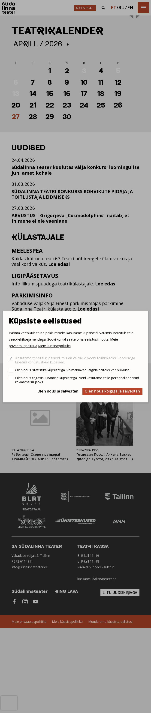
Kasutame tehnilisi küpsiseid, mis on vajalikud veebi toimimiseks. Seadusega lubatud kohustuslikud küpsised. (75, 360)
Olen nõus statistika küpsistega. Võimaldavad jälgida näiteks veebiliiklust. (72, 370)
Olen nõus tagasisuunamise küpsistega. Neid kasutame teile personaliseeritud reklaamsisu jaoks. (77, 380)
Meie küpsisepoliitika (54, 345)
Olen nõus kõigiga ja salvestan (112, 391)
